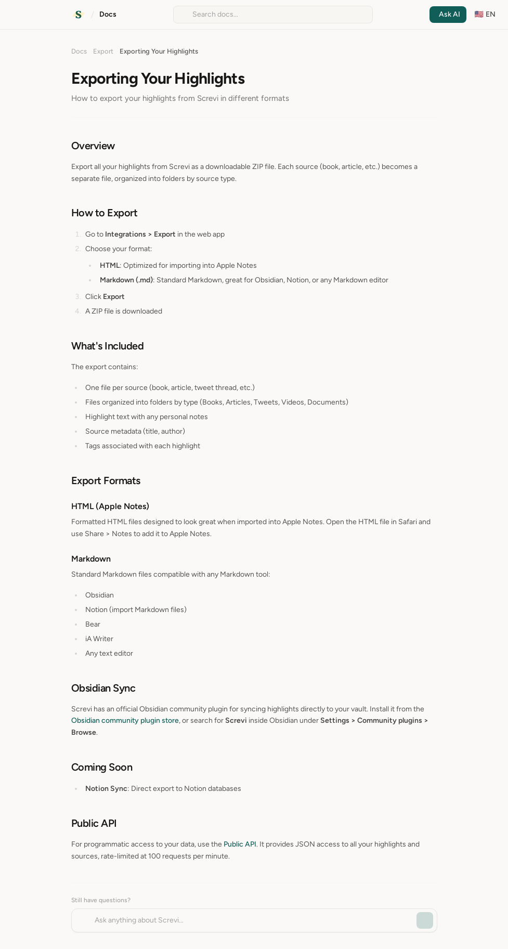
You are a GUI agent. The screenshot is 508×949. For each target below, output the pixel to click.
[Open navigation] (11, 14)
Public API (240, 844)
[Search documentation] (273, 14)
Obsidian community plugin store (125, 720)
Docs (107, 14)
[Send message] (424, 920)
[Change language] (485, 14)
